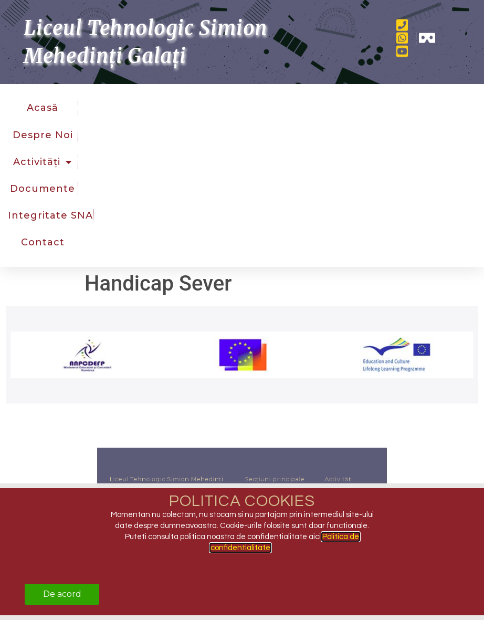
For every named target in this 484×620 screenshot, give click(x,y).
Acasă (42, 107)
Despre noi (43, 134)
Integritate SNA (50, 215)
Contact (43, 242)
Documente (42, 188)
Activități (42, 162)
